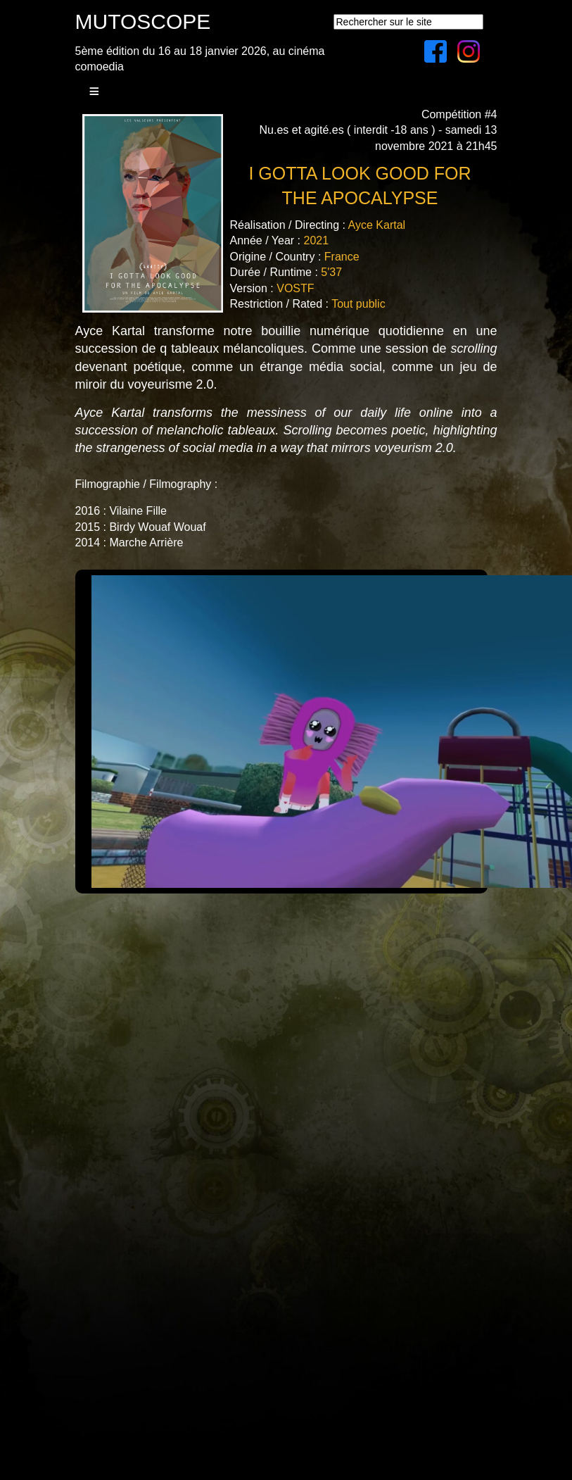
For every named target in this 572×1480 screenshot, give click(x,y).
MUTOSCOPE (143, 21)
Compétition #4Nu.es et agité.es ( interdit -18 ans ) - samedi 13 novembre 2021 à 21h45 (378, 130)
